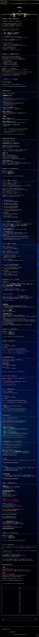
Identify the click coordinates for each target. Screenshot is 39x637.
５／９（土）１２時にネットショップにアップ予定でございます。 (13, 583)
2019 (20, 604)
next (36, 619)
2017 (20, 608)
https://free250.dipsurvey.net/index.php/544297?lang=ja (12, 305)
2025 (20, 593)
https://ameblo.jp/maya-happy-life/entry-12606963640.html (16, 348)
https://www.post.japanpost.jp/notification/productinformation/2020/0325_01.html (15, 236)
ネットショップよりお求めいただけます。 (9, 384)
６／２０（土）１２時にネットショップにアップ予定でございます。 (13, 410)
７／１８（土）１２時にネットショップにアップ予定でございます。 (13, 371)
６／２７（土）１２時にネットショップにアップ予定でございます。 (13, 352)
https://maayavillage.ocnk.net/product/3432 (10, 478)
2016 (20, 610)
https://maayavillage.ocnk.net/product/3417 (9, 510)
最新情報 (5, 4)
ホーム (2, 4)
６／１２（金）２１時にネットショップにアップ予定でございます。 (13, 437)
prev (3, 619)
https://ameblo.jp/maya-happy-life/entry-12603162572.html (16, 400)
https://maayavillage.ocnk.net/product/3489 (11, 268)
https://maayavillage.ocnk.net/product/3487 (11, 274)
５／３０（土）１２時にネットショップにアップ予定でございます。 (13, 540)
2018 (20, 606)
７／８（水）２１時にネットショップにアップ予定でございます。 (13, 336)
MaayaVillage (4, 2)
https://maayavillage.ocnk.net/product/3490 (11, 265)
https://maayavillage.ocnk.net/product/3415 (9, 517)
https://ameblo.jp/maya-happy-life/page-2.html (14, 580)
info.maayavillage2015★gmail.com (12, 45)
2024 (20, 595)
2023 (20, 597)
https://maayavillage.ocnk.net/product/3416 (9, 514)
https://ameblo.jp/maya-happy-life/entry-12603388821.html (17, 433)
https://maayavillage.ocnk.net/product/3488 (11, 271)
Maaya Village (12, 631)
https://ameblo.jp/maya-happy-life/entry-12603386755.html (17, 428)
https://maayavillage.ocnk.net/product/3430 (10, 462)
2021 (20, 601)
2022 (20, 599)
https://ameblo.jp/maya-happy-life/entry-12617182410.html (16, 86)
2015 (20, 612)
